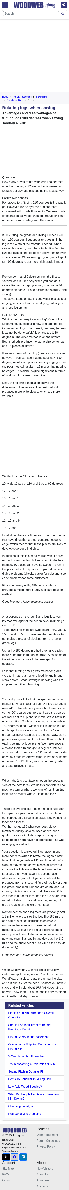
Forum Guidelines (48, 1140)
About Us (43, 1174)
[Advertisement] (34, 56)
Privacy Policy (46, 1146)
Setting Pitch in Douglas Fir (26, 1071)
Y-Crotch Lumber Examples (26, 1056)
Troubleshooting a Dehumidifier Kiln (31, 1064)
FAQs (6, 1174)
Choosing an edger (20, 1106)
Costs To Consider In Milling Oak (29, 1079)
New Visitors (45, 1168)
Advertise (43, 1180)
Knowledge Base (15, 100)
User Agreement (47, 1134)
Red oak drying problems (24, 1113)
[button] (6, 1157)
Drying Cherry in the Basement (28, 1036)
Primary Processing (22, 96)
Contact (7, 1180)
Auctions (42, 1186)
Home (5, 96)
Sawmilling (41, 96)
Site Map (8, 1168)
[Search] (31, 13)
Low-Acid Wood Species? (25, 1086)
